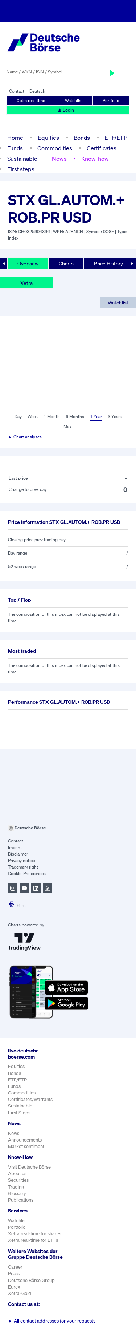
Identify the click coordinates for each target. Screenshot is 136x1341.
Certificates (101, 148)
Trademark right (23, 867)
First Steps (19, 1113)
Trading (16, 1187)
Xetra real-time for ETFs (33, 1240)
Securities (18, 1180)
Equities (48, 138)
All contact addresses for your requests (51, 1321)
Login (65, 110)
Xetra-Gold (19, 1293)
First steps (20, 169)
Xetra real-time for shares (34, 1234)
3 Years (115, 416)
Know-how (95, 159)
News (59, 159)
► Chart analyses (25, 437)
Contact (16, 91)
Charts (66, 263)
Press (14, 1273)
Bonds (82, 138)
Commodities (54, 148)
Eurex (14, 1287)
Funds (15, 148)
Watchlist (74, 100)
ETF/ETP (115, 138)
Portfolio (111, 100)
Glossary (17, 1193)
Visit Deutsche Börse (29, 1167)
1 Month (52, 416)
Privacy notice (21, 860)
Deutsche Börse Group (31, 1280)
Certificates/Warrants (30, 1099)
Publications (20, 1200)
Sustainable (22, 159)
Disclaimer (18, 854)
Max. (68, 426)
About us (17, 1173)
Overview (27, 263)
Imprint (15, 847)
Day (18, 416)
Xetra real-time (31, 100)
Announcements (25, 1140)
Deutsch (37, 91)
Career (15, 1267)
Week (33, 416)
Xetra (26, 282)
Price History (108, 263)
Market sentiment (26, 1146)
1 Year (96, 416)
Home (15, 138)
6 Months (75, 416)
